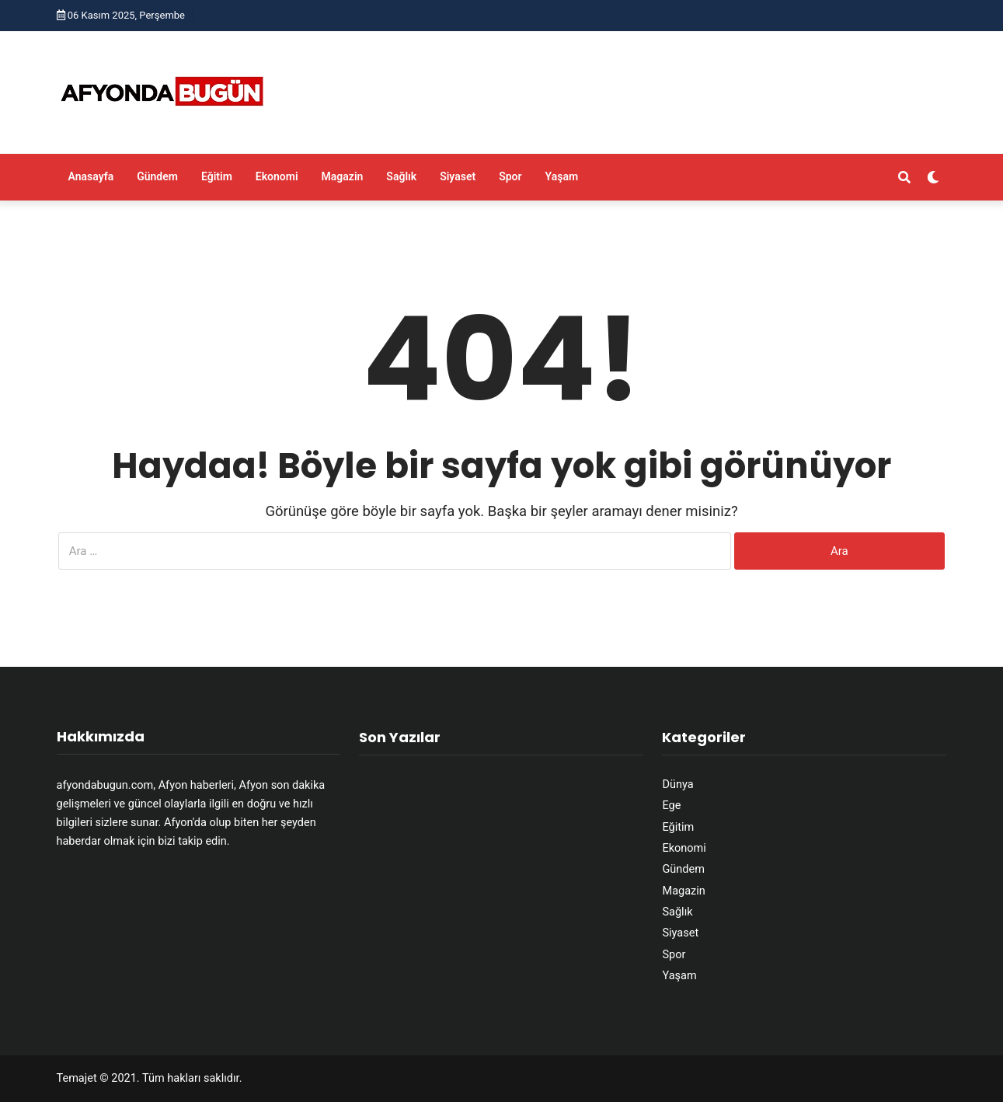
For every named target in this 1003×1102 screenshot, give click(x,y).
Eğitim (216, 176)
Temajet (77, 1078)
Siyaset (457, 176)
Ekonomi (277, 176)
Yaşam (562, 176)
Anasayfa (91, 176)
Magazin (343, 176)
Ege (671, 805)
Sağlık (401, 176)
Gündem (157, 176)
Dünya (677, 784)
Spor (510, 176)
